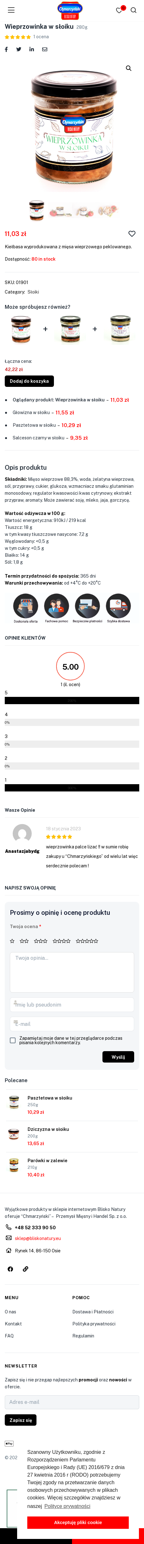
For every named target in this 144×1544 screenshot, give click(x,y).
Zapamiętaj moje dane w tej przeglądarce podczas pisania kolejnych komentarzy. (70, 1040)
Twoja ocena (25, 926)
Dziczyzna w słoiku (48, 1129)
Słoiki (33, 292)
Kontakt (13, 1323)
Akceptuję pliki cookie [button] (78, 1522)
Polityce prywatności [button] (67, 1506)
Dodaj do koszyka (29, 381)
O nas (10, 1311)
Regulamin (83, 1335)
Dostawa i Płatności (93, 1311)
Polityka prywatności (93, 1323)
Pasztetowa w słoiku (50, 1098)
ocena (41, 36)
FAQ (9, 1335)
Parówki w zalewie (47, 1160)
